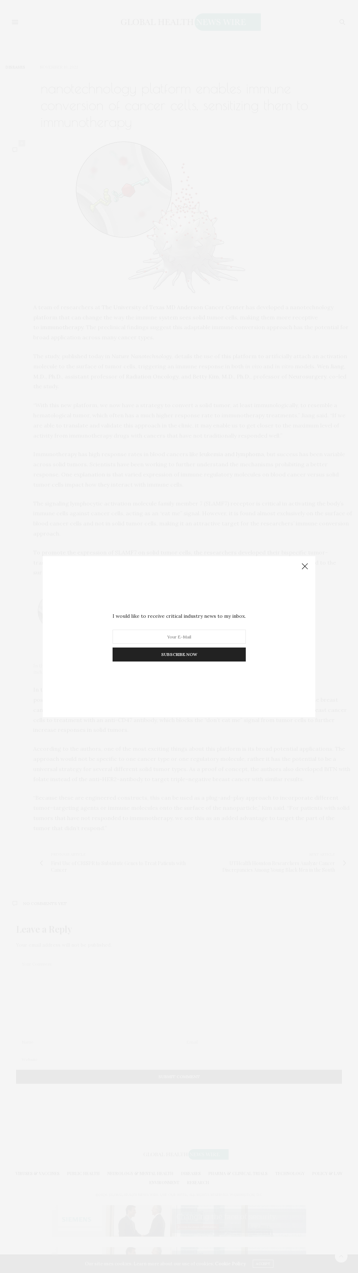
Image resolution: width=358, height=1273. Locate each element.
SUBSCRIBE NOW (179, 654)
